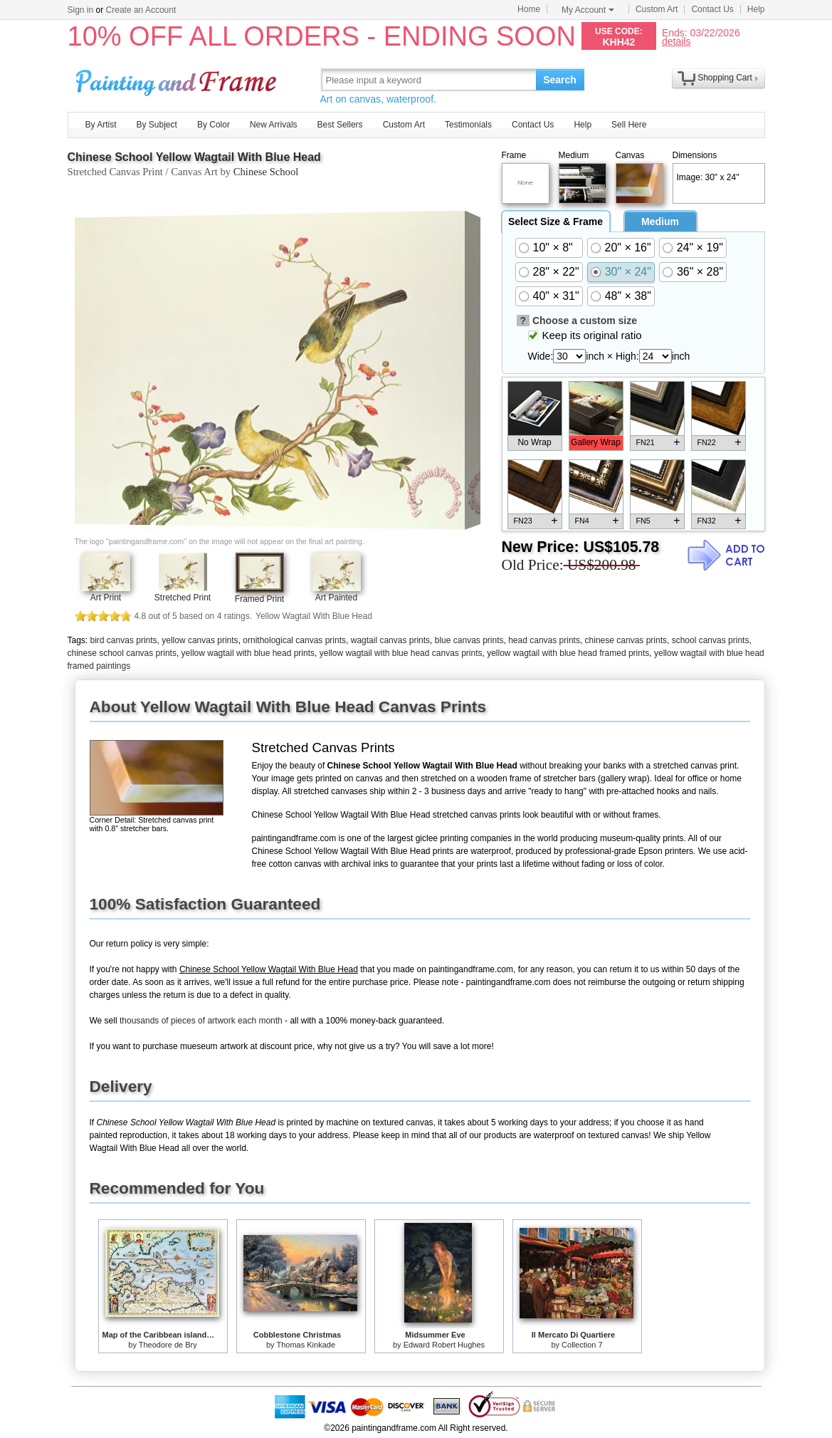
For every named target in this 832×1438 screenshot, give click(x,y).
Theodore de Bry (168, 1344)
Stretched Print (182, 598)
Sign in (81, 10)
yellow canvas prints (200, 640)
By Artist (101, 125)
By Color (213, 125)
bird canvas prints (123, 640)
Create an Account (141, 10)
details (676, 40)
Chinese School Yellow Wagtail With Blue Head (194, 157)
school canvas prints (710, 640)
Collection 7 (582, 1344)
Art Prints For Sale (178, 79)
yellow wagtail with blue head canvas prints (401, 653)
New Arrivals (273, 125)
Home (528, 9)
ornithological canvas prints (294, 640)
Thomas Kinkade (305, 1344)
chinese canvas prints (626, 640)
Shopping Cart (724, 78)
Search (559, 79)
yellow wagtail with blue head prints (248, 653)
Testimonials (468, 125)
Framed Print (259, 599)
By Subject (157, 125)
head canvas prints (544, 640)
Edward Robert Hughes (444, 1344)
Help (756, 9)
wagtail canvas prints (390, 640)
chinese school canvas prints (122, 653)
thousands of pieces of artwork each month (201, 1021)
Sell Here (628, 125)
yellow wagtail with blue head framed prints (568, 653)
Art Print (105, 598)
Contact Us (712, 9)
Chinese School (266, 171)
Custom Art (657, 9)
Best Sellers (340, 125)
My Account (588, 10)
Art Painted (336, 598)
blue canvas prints (469, 640)
